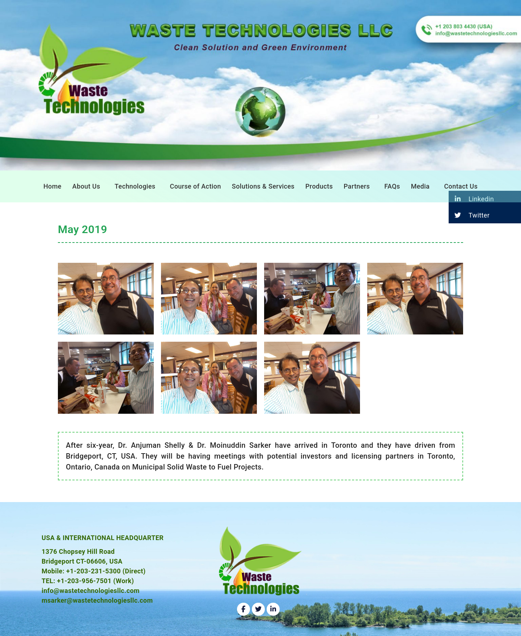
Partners (357, 186)
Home (52, 186)
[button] (88, 186)
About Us (86, 186)
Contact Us (461, 186)
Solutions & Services (263, 186)
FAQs (392, 186)
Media (420, 186)
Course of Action (195, 186)
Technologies (135, 186)
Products (319, 186)
